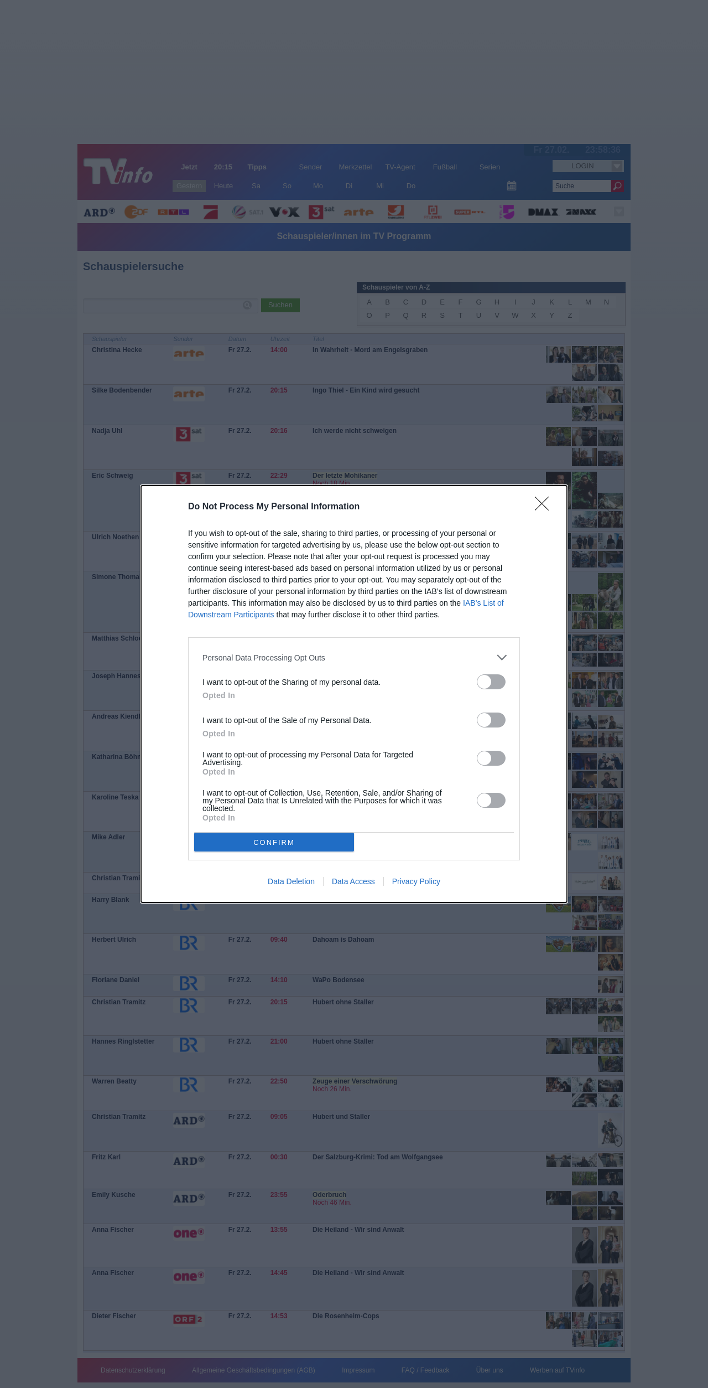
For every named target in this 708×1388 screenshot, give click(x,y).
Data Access (353, 881)
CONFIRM (274, 842)
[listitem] (354, 657)
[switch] (491, 681)
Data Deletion (291, 881)
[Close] (545, 507)
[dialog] (354, 694)
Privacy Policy (416, 881)
